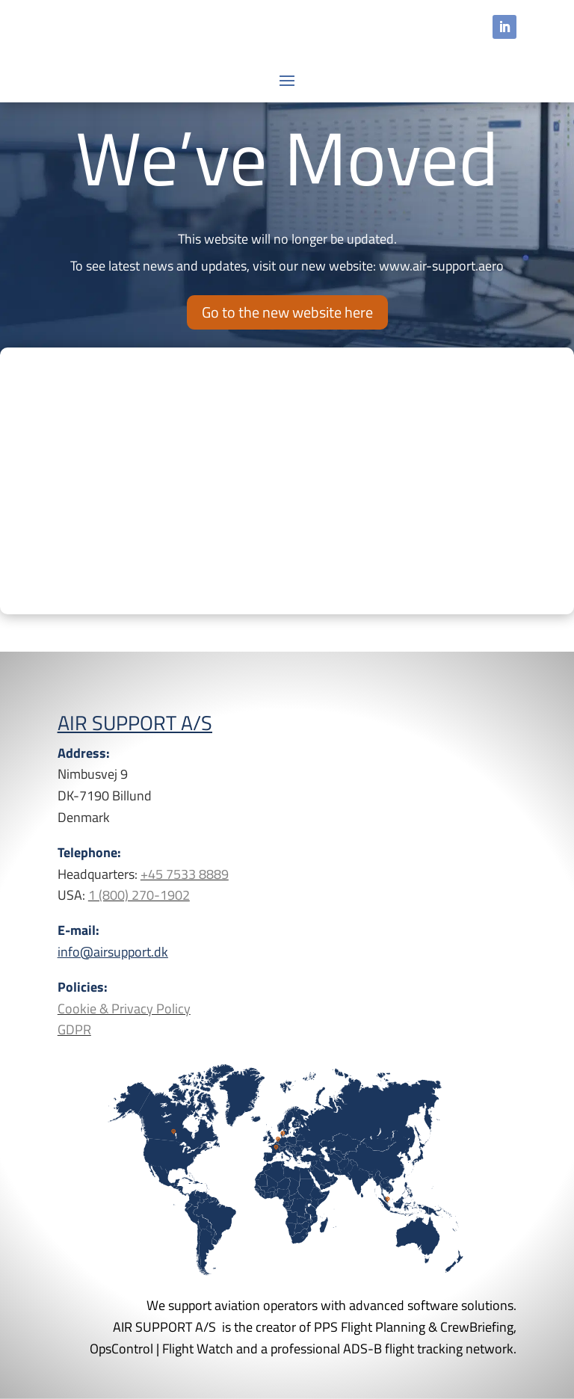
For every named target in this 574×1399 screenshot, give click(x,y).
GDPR (74, 1029)
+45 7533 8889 (185, 874)
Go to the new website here (287, 312)
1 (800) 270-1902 (139, 895)
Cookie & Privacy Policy (124, 1008)
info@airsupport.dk (113, 952)
